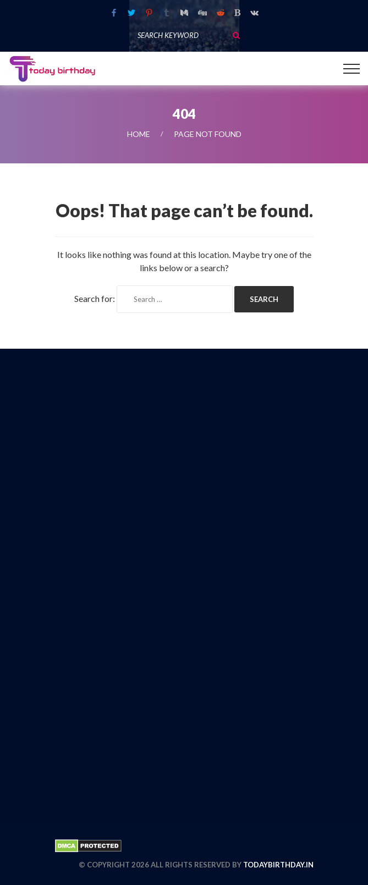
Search (236, 35)
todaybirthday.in (278, 864)
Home (138, 134)
